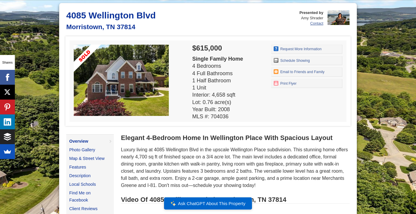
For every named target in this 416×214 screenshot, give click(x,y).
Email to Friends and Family (299, 71)
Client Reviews (83, 208)
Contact (316, 23)
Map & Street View (87, 158)
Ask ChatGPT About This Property (208, 203)
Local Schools (82, 184)
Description (80, 175)
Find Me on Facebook (80, 196)
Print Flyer (285, 83)
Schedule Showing (292, 60)
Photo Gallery (82, 149)
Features (77, 167)
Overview (78, 141)
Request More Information (298, 48)
